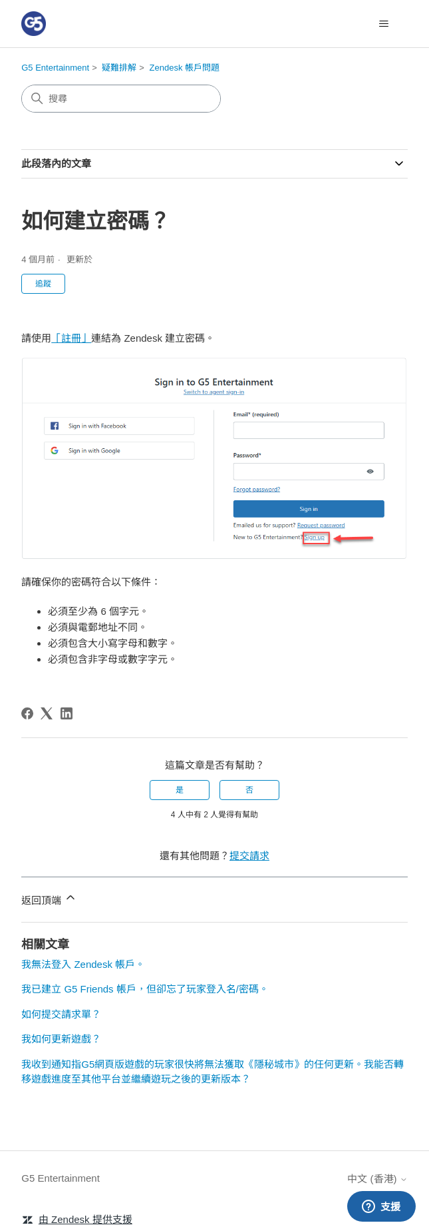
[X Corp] (47, 713)
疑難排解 (119, 68)
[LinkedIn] (66, 713)
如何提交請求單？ (61, 1014)
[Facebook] (27, 713)
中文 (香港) (377, 1178)
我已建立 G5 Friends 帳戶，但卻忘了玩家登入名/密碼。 (145, 989)
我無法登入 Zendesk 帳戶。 (83, 964)
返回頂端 (49, 898)
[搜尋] (121, 98)
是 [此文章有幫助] (180, 790)
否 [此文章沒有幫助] (249, 790)
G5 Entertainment (55, 68)
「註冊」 (71, 338)
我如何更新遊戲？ (61, 1038)
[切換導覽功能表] (384, 24)
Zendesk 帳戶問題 (184, 68)
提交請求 (249, 855)
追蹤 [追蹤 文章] (43, 283)
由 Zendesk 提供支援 (85, 1219)
